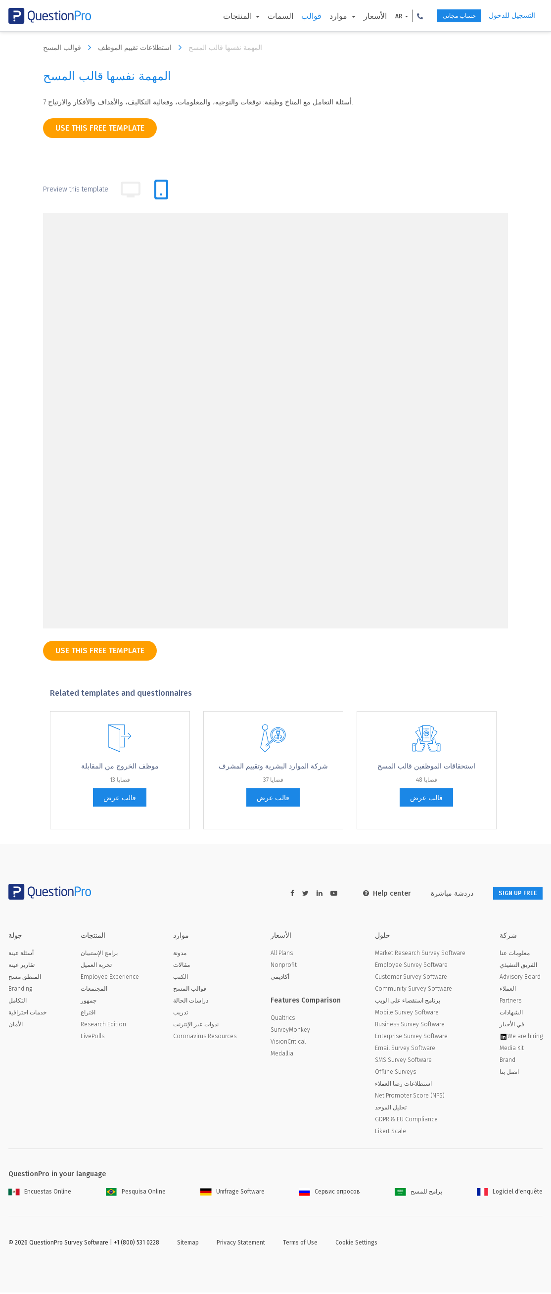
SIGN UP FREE (511, 893)
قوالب (293, 16)
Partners (510, 1002)
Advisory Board (520, 978)
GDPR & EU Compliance (406, 1120)
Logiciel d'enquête (510, 1193)
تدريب (180, 1013)
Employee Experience (110, 978)
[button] (401, 16)
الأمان (15, 1025)
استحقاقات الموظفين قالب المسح (426, 766)
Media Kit (512, 1049)
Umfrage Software (232, 1193)
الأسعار (356, 16)
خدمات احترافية (27, 1013)
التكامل (17, 1002)
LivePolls (92, 1037)
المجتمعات (94, 990)
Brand (507, 1061)
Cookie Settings (356, 1244)
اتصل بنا (509, 1073)
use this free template (99, 128)
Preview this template (75, 189)
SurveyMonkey (290, 1031)
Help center (374, 893)
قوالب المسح (69, 47)
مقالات (181, 966)
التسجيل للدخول (512, 15)
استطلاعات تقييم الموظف (142, 47)
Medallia (282, 1055)
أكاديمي (280, 978)
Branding (20, 990)
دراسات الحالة (190, 1002)
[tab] (161, 189)
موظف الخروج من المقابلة (120, 766)
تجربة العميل (96, 966)
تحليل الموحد (391, 1108)
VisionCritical (288, 1043)
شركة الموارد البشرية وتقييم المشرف (273, 766)
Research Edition (103, 1025)
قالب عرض (119, 798)
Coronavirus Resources (204, 1037)
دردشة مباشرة (439, 893)
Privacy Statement (241, 1244)
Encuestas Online (39, 1193)
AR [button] (381, 16)
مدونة (179, 954)
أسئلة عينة (21, 954)
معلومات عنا (515, 954)
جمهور (88, 1002)
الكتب (180, 978)
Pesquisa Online (136, 1193)
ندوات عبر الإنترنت (196, 1025)
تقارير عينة (21, 966)
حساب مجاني (448, 16)
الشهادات (511, 1013)
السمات (263, 16)
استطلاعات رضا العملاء (403, 1085)
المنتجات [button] (220, 16)
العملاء (508, 990)
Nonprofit (284, 966)
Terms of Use (300, 1244)
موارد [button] (321, 16)
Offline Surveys (395, 1073)
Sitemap (188, 1244)
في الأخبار (512, 1025)
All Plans (282, 954)
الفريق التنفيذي (518, 966)
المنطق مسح (24, 978)
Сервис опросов (329, 1193)
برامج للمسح (418, 1193)
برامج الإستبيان (99, 954)
